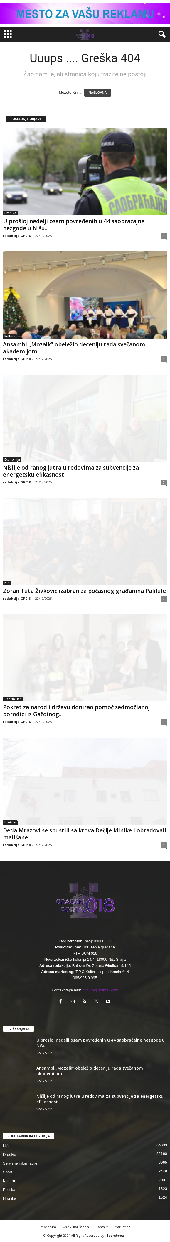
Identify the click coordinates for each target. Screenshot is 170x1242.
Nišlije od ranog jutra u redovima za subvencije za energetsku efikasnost (71, 471)
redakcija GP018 (17, 235)
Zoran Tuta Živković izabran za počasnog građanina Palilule (84, 591)
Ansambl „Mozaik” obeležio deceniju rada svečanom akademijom (74, 348)
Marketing (122, 1226)
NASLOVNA (98, 92)
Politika (9, 1189)
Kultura (9, 336)
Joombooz (115, 1235)
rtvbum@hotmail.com (100, 990)
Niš (6, 583)
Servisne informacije (20, 1163)
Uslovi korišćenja (76, 1226)
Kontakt (102, 1226)
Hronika (10, 213)
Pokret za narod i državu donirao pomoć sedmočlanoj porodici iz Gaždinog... (76, 710)
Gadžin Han (13, 699)
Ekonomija (12, 459)
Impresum (48, 1226)
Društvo (10, 822)
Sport (7, 1172)
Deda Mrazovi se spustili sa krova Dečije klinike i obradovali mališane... (84, 834)
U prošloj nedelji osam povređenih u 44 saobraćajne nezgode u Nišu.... (73, 224)
